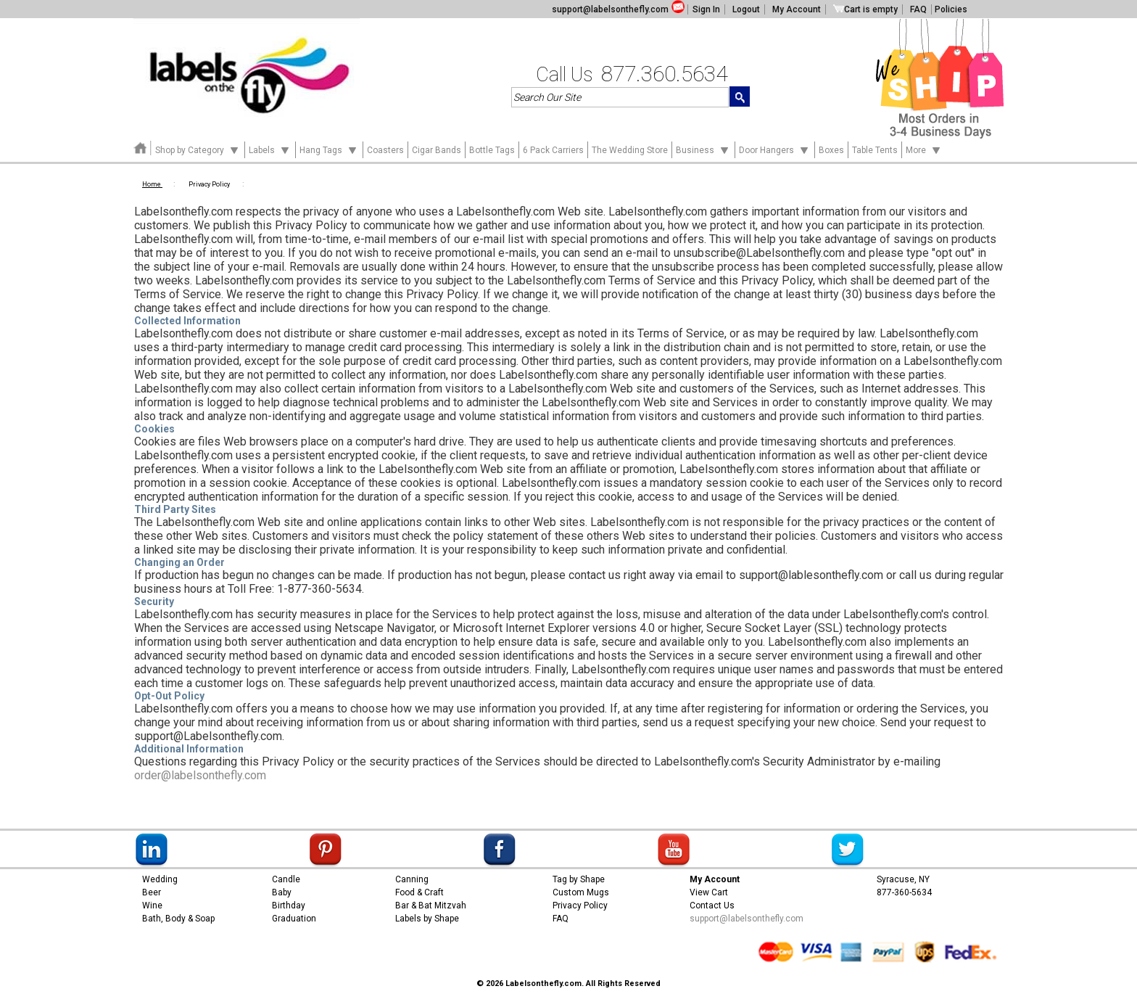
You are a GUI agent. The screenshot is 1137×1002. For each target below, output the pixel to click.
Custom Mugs (581, 892)
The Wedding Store (630, 150)
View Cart (709, 892)
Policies (951, 9)
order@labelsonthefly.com (200, 775)
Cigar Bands (436, 150)
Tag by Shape (579, 879)
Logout (746, 9)
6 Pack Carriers (553, 150)
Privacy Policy (580, 905)
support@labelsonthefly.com (610, 9)
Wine (152, 905)
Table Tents (875, 150)
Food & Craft (419, 892)
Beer (151, 892)
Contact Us (712, 905)
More (924, 149)
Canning (412, 879)
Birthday (288, 905)
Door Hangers (775, 149)
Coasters (385, 150)
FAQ (918, 9)
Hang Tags (329, 149)
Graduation (294, 918)
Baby (282, 892)
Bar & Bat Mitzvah (430, 905)
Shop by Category (198, 149)
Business (703, 149)
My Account (796, 9)
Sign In (706, 9)
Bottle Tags (492, 150)
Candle (286, 879)
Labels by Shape (427, 918)
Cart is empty (865, 9)
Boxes (831, 150)
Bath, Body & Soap (178, 918)
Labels (270, 149)
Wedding (160, 879)
